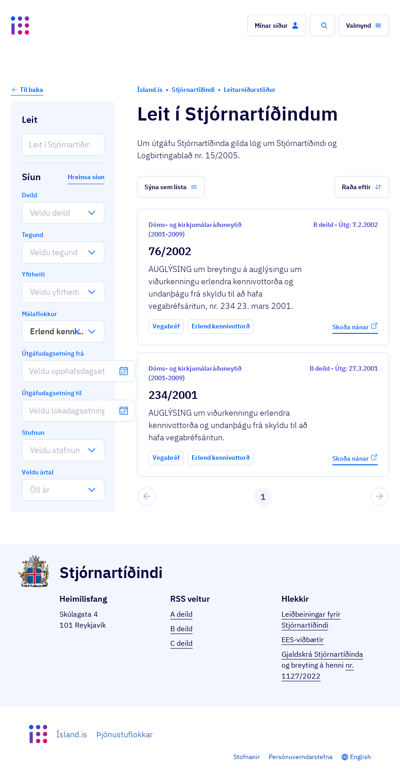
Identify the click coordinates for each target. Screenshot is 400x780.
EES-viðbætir (302, 639)
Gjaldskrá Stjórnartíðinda (322, 654)
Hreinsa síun (86, 177)
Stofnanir (246, 757)
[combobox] (30, 212)
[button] (276, 25)
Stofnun (33, 432)
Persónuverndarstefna (300, 757)
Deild (29, 195)
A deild (181, 614)
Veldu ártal (38, 472)
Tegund (32, 234)
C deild (181, 643)
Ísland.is (71, 734)
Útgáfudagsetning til (52, 393)
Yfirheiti (33, 274)
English (360, 757)
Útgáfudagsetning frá (53, 353)
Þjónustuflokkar (124, 734)
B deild (181, 628)
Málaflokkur (39, 313)
